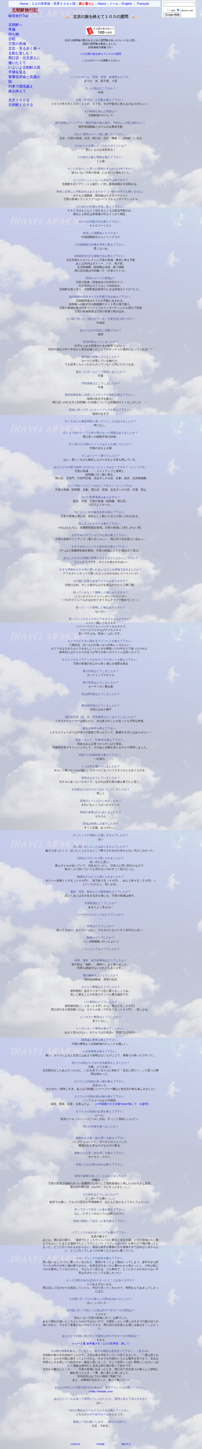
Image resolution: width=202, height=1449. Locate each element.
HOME (101, 1444)
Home (24, 3)
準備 (11, 29)
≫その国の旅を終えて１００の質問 (100, 53)
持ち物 (13, 34)
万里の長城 (17, 44)
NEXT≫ (126, 1444)
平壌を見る (17, 72)
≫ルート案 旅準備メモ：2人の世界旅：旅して (100, 1343)
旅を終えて (17, 91)
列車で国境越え (20, 86)
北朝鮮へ (15, 25)
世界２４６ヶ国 (64, 3)
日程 (11, 39)
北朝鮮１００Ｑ (20, 105)
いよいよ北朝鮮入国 (24, 67)
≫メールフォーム (98, 1414)
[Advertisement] (178, 77)
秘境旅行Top (18, 16)
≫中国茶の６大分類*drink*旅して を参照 (122, 1104)
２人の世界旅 (40, 3)
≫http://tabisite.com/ (100, 1391)
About (102, 3)
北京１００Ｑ (18, 100)
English (127, 3)
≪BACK (75, 1444)
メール (114, 3)
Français (143, 3)
